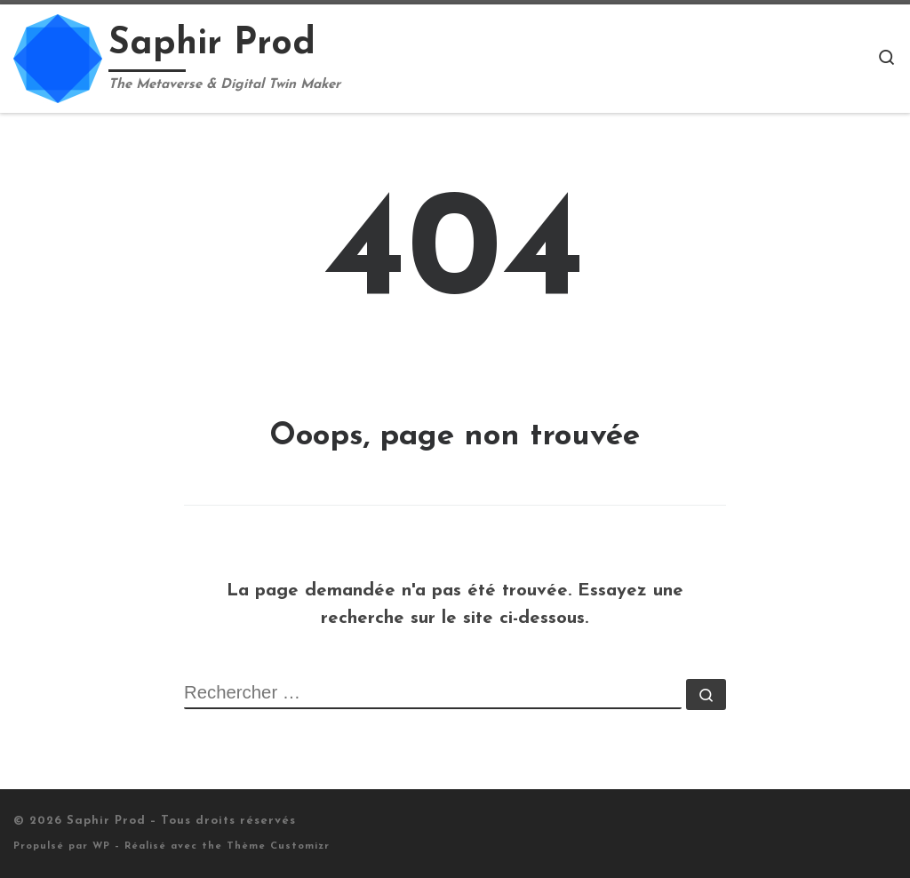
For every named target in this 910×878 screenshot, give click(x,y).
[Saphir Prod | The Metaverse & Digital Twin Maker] (57, 56)
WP (101, 846)
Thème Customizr (278, 846)
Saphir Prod (106, 820)
